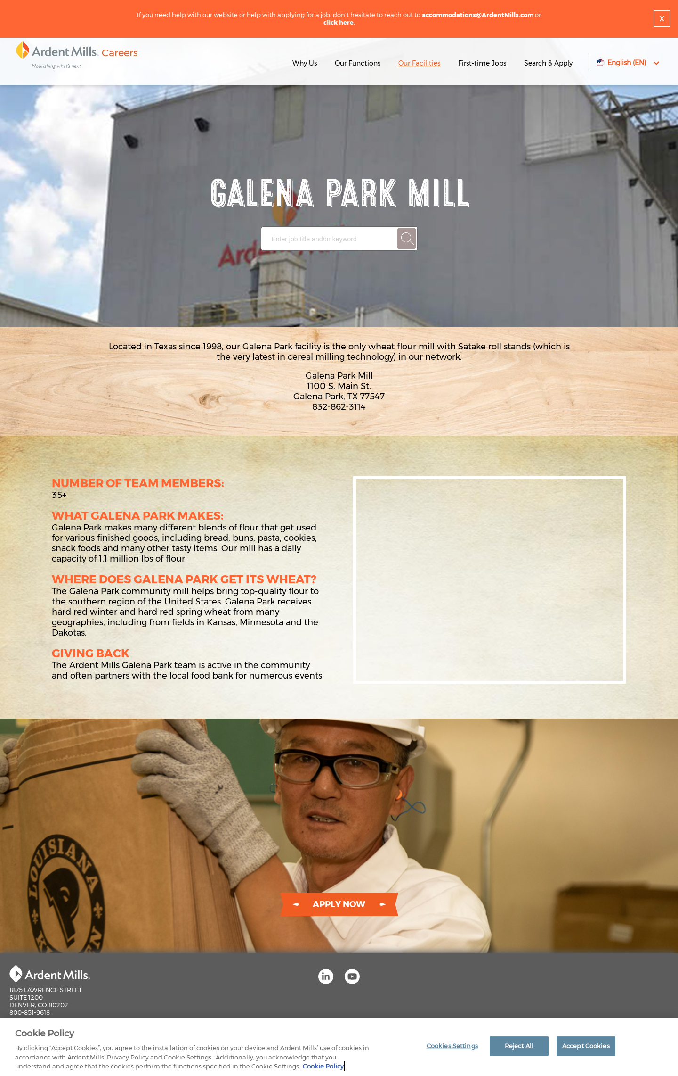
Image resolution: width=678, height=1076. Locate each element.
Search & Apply (548, 63)
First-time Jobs (483, 63)
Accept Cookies (586, 1046)
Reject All (519, 1046)
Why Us (304, 63)
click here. (339, 22)
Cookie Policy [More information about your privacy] (323, 1066)
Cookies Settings (452, 1046)
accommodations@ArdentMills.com (477, 14)
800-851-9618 (29, 1012)
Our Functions (357, 63)
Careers (120, 52)
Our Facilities (419, 63)
